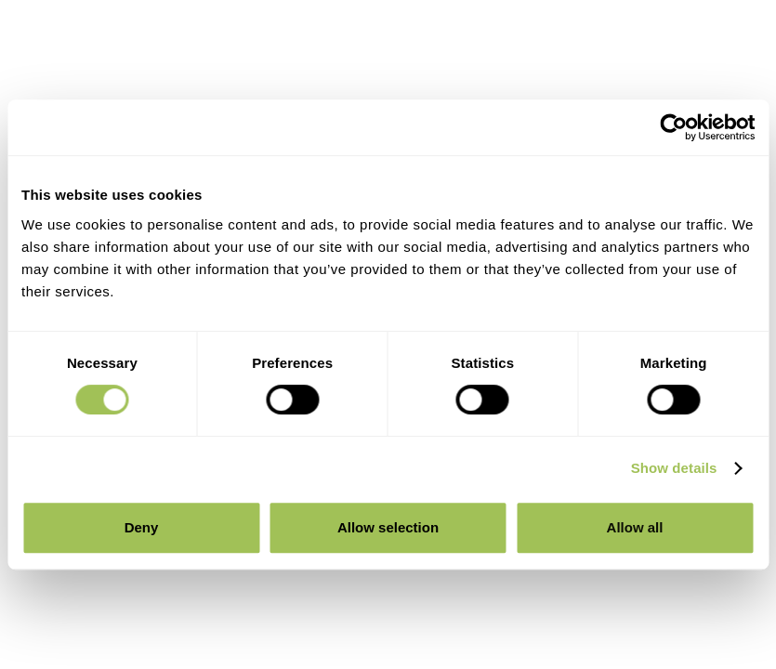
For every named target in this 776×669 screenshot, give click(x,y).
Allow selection (388, 527)
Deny (142, 527)
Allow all (635, 527)
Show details (674, 468)
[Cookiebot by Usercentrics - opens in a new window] (673, 127)
